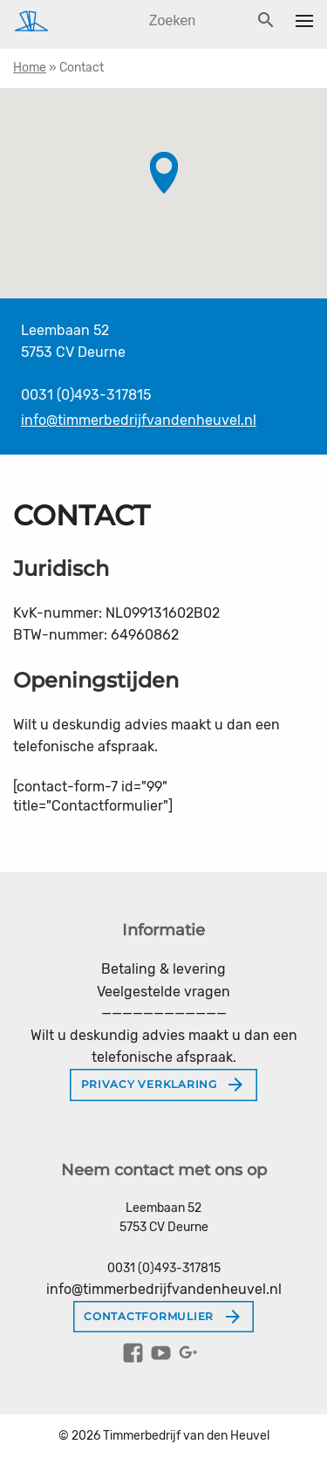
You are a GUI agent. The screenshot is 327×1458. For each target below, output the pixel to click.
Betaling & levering (163, 969)
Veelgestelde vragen (163, 991)
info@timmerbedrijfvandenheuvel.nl (138, 420)
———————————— (164, 1013)
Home (29, 67)
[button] (164, 173)
